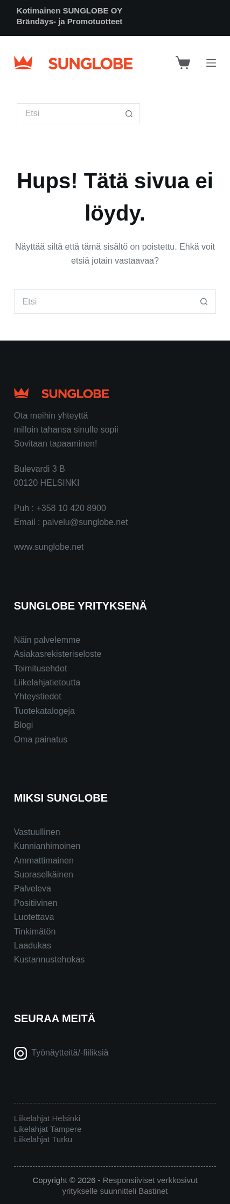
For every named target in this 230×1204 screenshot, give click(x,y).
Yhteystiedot (37, 696)
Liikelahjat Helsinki (47, 1118)
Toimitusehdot (40, 668)
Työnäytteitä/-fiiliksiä (69, 1052)
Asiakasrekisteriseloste (58, 653)
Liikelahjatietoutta (47, 682)
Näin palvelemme (47, 640)
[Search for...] (68, 113)
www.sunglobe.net (49, 546)
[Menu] (211, 63)
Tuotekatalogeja (44, 711)
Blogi (23, 725)
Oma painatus (41, 739)
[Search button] (129, 113)
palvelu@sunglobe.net (85, 522)
